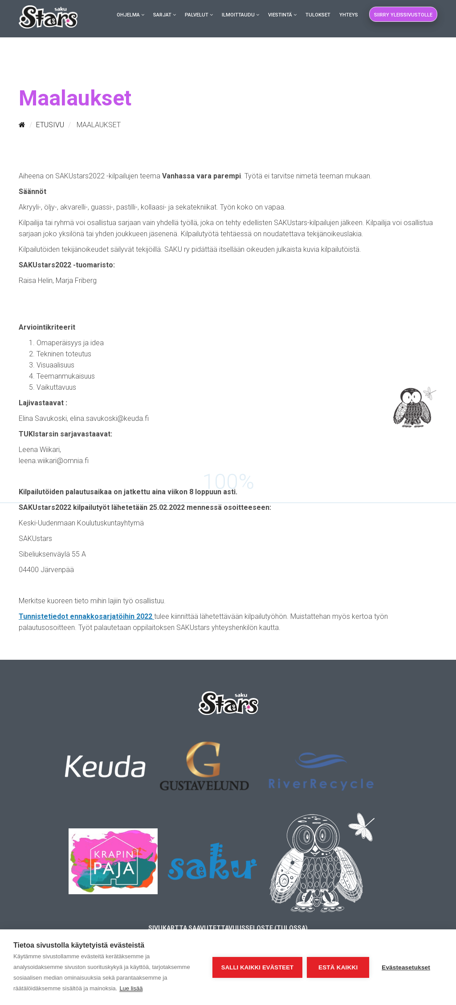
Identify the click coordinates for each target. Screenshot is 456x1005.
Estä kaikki (338, 967)
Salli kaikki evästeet (257, 967)
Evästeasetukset (406, 967)
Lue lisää (130, 988)
